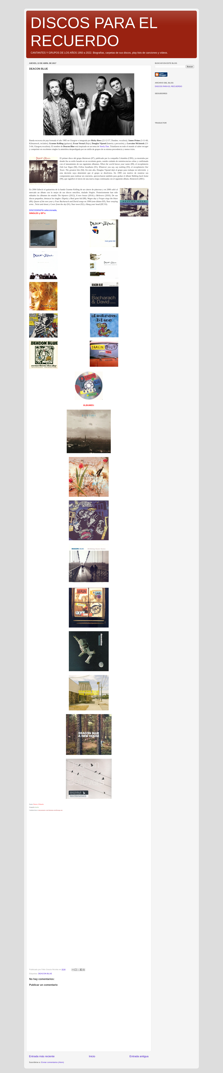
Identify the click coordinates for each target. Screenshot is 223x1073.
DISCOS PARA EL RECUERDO (168, 86)
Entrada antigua (139, 1056)
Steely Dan (104, 146)
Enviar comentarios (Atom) (52, 1062)
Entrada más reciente (42, 1056)
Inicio (92, 1056)
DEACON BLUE (45, 974)
